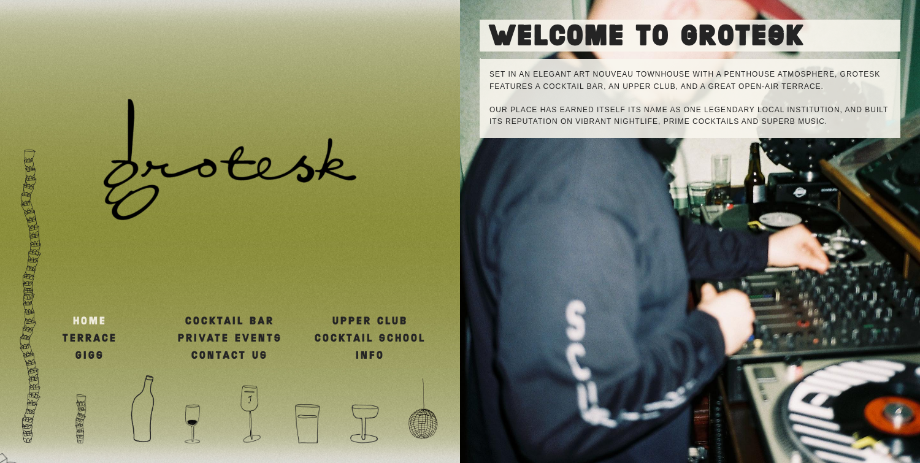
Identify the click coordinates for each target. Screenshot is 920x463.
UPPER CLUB (370, 321)
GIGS (89, 355)
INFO (370, 355)
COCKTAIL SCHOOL (370, 338)
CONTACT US (229, 355)
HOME (90, 321)
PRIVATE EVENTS (230, 338)
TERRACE (90, 338)
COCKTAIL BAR (229, 321)
